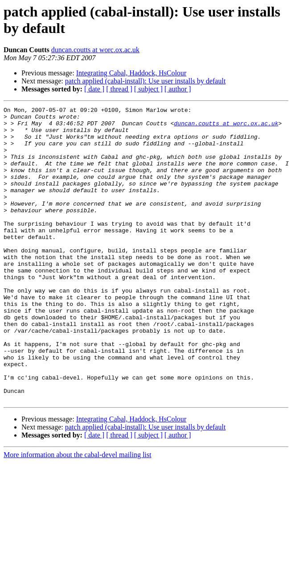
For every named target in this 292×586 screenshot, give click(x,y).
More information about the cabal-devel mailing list (77, 513)
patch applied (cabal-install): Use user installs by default (145, 81)
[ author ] (178, 89)
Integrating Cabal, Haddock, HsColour (131, 73)
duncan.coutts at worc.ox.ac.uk (95, 50)
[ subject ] (148, 89)
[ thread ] (119, 89)
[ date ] (94, 89)
